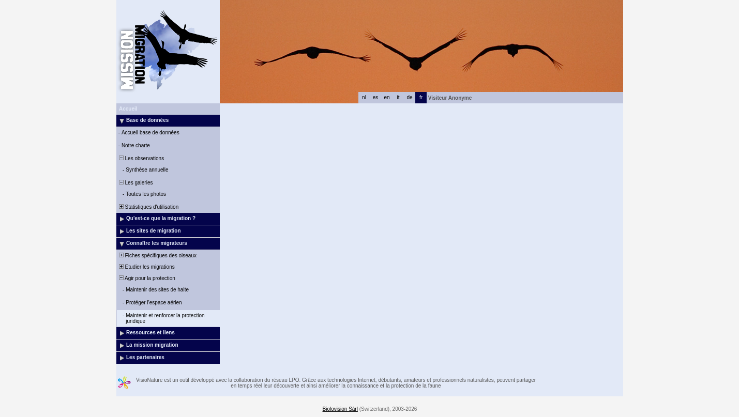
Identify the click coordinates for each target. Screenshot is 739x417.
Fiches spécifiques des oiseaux (157, 255)
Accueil (128, 109)
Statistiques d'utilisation (147, 207)
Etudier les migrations (146, 267)
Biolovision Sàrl (340, 409)
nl (364, 97)
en (386, 97)
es (376, 97)
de (409, 97)
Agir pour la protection (146, 278)
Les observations (140, 158)
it (398, 97)
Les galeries (135, 183)
